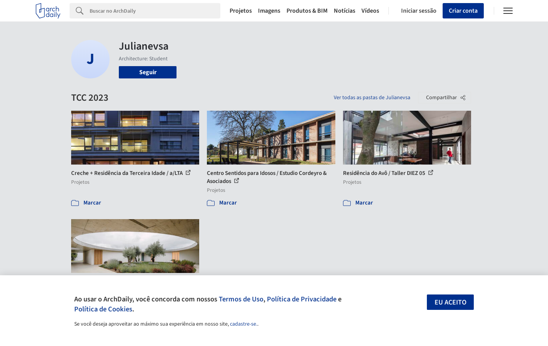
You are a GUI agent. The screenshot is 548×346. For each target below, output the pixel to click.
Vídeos (370, 11)
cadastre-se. (243, 324)
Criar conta (463, 11)
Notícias (344, 11)
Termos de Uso (241, 299)
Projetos (241, 11)
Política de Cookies (103, 309)
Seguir (148, 72)
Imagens (269, 11)
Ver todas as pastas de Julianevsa (372, 97)
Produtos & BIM (307, 11)
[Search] (155, 10)
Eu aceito (450, 302)
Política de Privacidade (301, 299)
